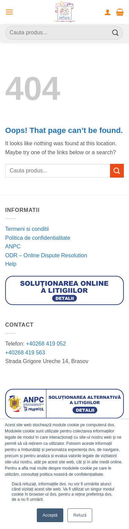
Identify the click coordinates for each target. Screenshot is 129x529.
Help (11, 264)
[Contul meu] (107, 12)
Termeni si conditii (27, 229)
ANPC (12, 246)
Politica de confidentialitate (37, 238)
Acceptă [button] (50, 515)
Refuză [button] (79, 515)
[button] (9, 11)
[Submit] (115, 33)
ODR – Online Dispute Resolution (46, 255)
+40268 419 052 (45, 344)
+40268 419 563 (25, 353)
